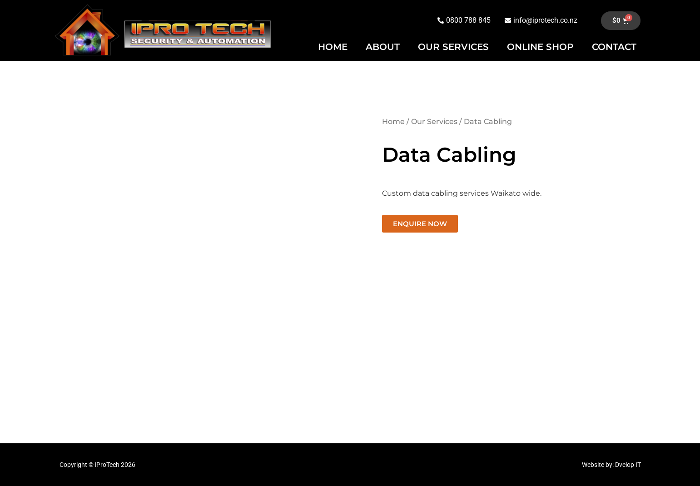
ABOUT (383, 46)
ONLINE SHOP (540, 46)
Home (393, 121)
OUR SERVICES (453, 46)
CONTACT (614, 46)
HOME (333, 46)
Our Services (434, 121)
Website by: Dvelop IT (611, 464)
